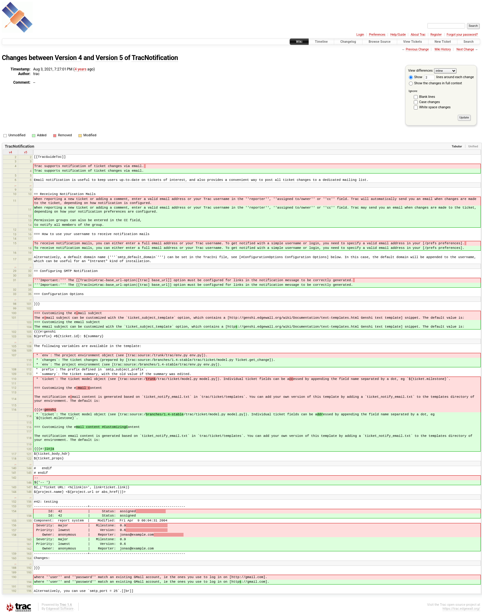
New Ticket (443, 41)
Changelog (348, 41)
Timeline (321, 41)
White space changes (435, 107)
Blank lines (427, 97)
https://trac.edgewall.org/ (461, 609)
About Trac (418, 34)
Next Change (465, 49)
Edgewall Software (59, 609)
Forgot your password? (462, 34)
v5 (25, 152)
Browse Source (380, 41)
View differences (420, 71)
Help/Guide (398, 34)
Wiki (299, 41)
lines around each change (449, 77)
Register (436, 34)
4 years (80, 69)
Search (469, 41)
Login (360, 34)
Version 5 (109, 58)
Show (415, 77)
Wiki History (442, 49)
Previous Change (417, 49)
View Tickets (412, 41)
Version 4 (68, 58)
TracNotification (155, 58)
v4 (10, 152)
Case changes (429, 102)
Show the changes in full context (435, 83)
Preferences (377, 34)
